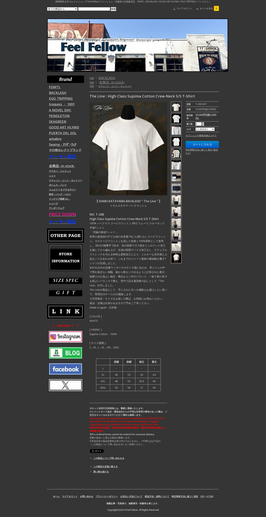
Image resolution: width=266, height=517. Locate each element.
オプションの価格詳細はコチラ (201, 135)
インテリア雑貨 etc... (59, 198)
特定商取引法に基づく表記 (185, 496)
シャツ (52, 175)
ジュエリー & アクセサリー (62, 189)
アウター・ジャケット (60, 171)
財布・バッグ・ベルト (60, 194)
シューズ (53, 203)
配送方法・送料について (157, 496)
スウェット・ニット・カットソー (115, 86)
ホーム (56, 496)
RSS (202, 496)
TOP (92, 78)
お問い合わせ (86, 496)
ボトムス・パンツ (58, 185)
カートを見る (209, 8)
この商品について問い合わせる (108, 458)
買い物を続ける (101, 471)
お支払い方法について (131, 496)
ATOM (210, 496)
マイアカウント (184, 8)
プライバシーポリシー (107, 496)
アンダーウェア (56, 208)
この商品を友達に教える (105, 466)
